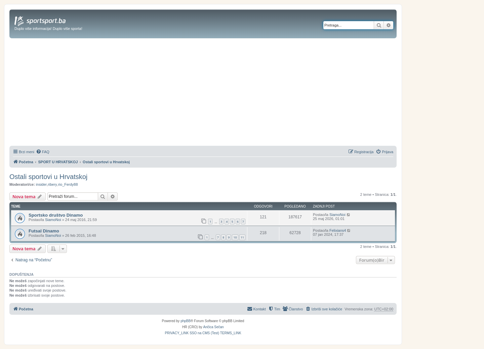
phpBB (185, 321)
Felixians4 (337, 230)
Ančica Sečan (213, 327)
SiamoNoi (53, 220)
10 (235, 237)
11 (242, 237)
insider (41, 184)
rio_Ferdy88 (68, 184)
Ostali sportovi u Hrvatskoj (48, 176)
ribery (52, 184)
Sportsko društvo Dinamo (56, 215)
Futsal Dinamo (44, 230)
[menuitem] (42, 152)
